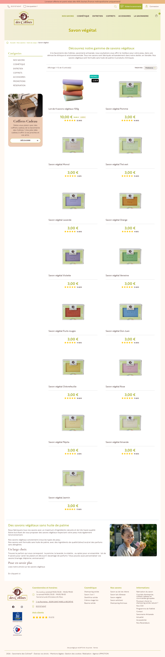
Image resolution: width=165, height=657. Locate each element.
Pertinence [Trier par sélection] (150, 68)
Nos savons (19, 60)
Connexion (152, 6)
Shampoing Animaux (118, 603)
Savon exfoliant (116, 600)
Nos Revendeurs (143, 623)
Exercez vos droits (41, 654)
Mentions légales (57, 654)
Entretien (18, 69)
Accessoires (19, 77)
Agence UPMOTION (101, 654)
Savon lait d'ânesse (117, 595)
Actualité (139, 617)
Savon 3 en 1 (89, 595)
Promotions (19, 81)
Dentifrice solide (91, 597)
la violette (68, 553)
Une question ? (31, 6)
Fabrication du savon (144, 592)
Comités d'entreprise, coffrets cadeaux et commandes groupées (145, 596)
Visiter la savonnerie (131, 6)
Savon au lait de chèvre (119, 592)
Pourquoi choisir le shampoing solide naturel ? (147, 602)
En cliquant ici (14, 574)
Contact (139, 612)
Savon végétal (115, 597)
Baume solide (90, 603)
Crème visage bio (91, 600)
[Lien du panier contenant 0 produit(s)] (156, 15)
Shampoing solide (91, 592)
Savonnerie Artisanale (145, 614)
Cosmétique (19, 64)
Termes (95, 648)
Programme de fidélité (145, 609)
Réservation (19, 86)
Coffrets (17, 73)
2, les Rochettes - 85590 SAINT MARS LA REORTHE (54, 602)
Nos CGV (140, 606)
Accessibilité (141, 620)
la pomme (49, 553)
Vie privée (89, 648)
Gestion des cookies (73, 654)
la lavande (58, 553)
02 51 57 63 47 (14, 6)
